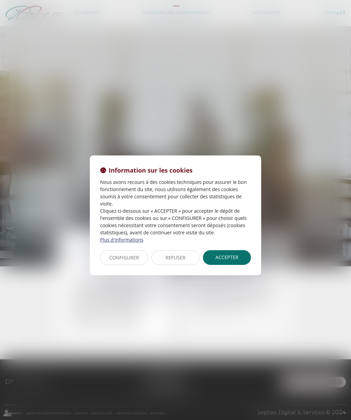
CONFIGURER (124, 257)
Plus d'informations (121, 239)
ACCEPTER (227, 257)
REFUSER (175, 257)
